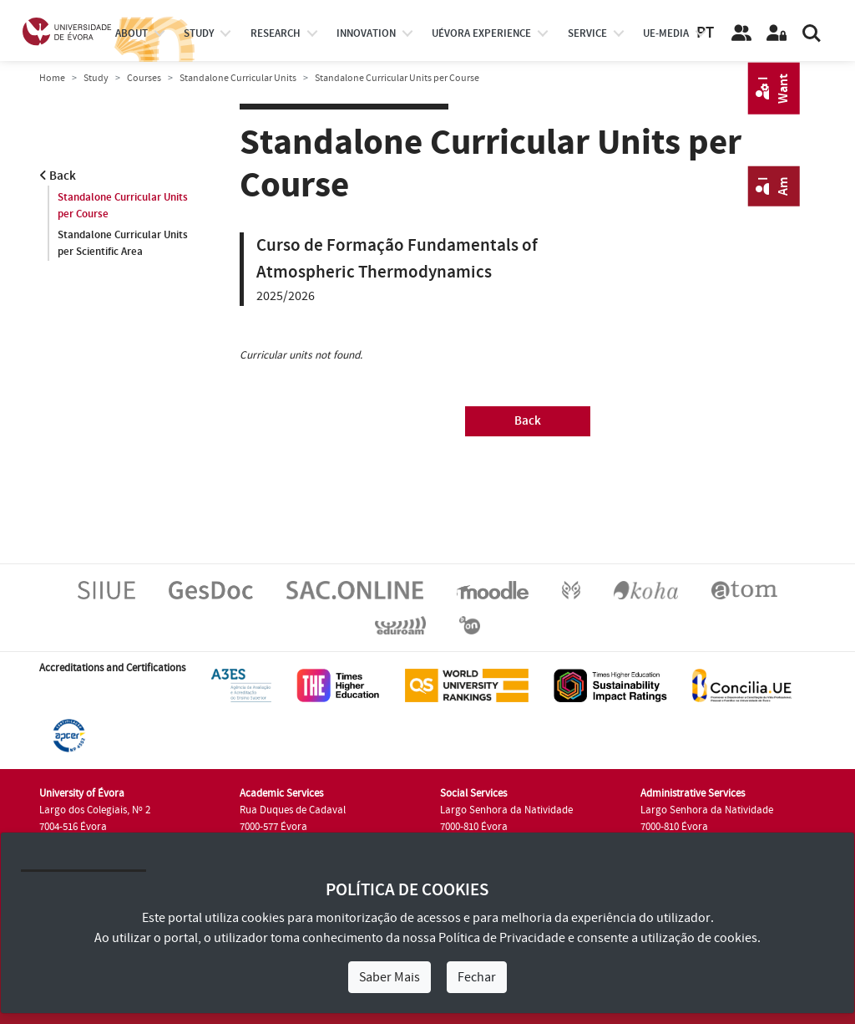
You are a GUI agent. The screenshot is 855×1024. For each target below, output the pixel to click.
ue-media (666, 33)
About (131, 33)
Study (96, 78)
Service (587, 33)
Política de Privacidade (501, 938)
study (199, 33)
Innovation (366, 33)
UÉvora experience (481, 33)
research (275, 33)
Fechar (477, 977)
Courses (144, 78)
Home (52, 78)
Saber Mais (389, 977)
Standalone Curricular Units (238, 78)
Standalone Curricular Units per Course (123, 206)
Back (57, 176)
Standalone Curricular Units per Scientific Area (123, 243)
